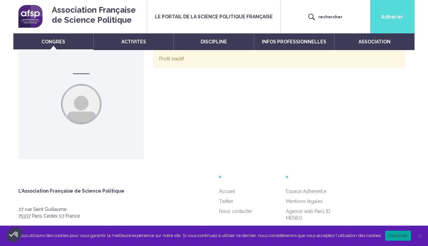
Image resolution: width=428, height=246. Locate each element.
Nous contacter (235, 211)
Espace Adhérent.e (306, 191)
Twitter (226, 201)
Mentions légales (304, 201)
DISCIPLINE (214, 41)
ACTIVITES (133, 41)
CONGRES (53, 41)
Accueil (227, 191)
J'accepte (398, 235)
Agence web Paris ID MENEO (308, 215)
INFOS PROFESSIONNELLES (294, 41)
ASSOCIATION (374, 41)
